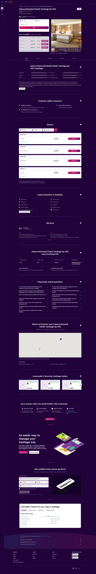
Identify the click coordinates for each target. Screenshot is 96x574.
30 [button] (28, 47)
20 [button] (40, 41)
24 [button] (31, 44)
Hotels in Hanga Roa (25, 518)
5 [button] (67, 32)
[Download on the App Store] (75, 557)
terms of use (35, 494)
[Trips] (2, 14)
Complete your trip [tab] (50, 510)
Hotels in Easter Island (54, 516)
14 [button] (43, 38)
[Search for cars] (2, 11)
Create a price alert (70, 412)
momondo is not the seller (50, 540)
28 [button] (43, 44)
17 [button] (31, 41)
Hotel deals (21, 6)
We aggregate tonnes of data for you (50, 542)
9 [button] (28, 38)
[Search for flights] (2, 5)
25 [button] (34, 44)
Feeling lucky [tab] (41, 510)
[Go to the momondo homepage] (8, 1)
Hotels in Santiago (34, 6)
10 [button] (31, 38)
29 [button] (46, 44)
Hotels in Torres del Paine (25, 519)
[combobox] (35, 479)
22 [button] (46, 41)
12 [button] (37, 38)
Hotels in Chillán (53, 521)
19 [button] (37, 41)
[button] (2, 2)
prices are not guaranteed (45, 536)
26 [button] (37, 44)
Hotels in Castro (24, 516)
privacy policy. (40, 494)
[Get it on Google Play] (75, 554)
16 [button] (28, 41)
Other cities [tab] (23, 510)
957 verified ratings (30, 16)
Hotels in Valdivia (24, 521)
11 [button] (34, 38)
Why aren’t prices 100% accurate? (50, 544)
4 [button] (34, 35)
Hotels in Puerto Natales (55, 518)
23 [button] (28, 44)
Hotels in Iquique (24, 523)
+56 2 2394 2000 (22, 15)
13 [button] (40, 38)
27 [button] (40, 44)
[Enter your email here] (35, 486)
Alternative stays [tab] (32, 510)
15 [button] (55, 38)
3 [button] (31, 35)
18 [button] (34, 41)
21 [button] (43, 41)
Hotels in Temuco (53, 523)
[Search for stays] (2, 8)
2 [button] (28, 35)
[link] (50, 419)
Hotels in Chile (26, 6)
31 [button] (31, 47)
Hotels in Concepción (54, 519)
